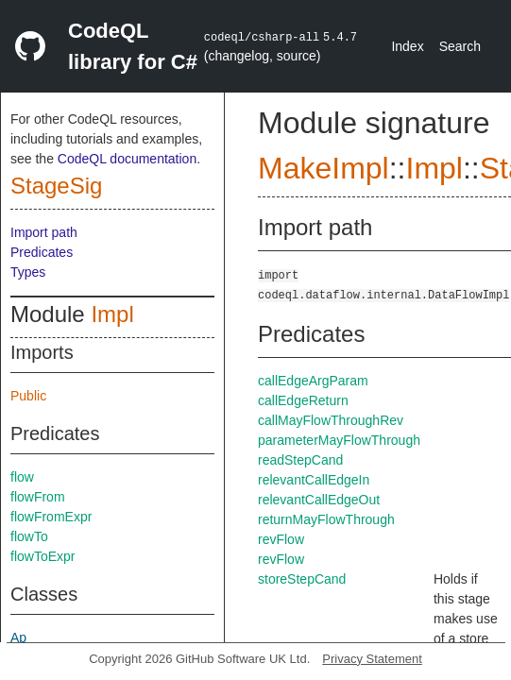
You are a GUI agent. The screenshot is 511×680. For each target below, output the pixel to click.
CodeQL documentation (127, 158)
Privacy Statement (372, 659)
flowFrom (37, 496)
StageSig (56, 185)
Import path (43, 232)
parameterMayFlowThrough (339, 440)
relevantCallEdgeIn (313, 479)
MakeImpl (323, 168)
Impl (112, 314)
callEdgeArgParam (313, 380)
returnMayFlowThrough (326, 519)
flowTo (29, 536)
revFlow (281, 539)
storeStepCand (302, 578)
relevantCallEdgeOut (319, 499)
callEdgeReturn (303, 400)
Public (28, 395)
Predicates (41, 252)
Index (407, 46)
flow (22, 476)
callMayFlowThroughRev (330, 420)
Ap (18, 637)
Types (27, 272)
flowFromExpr (51, 516)
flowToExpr (42, 556)
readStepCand (300, 460)
